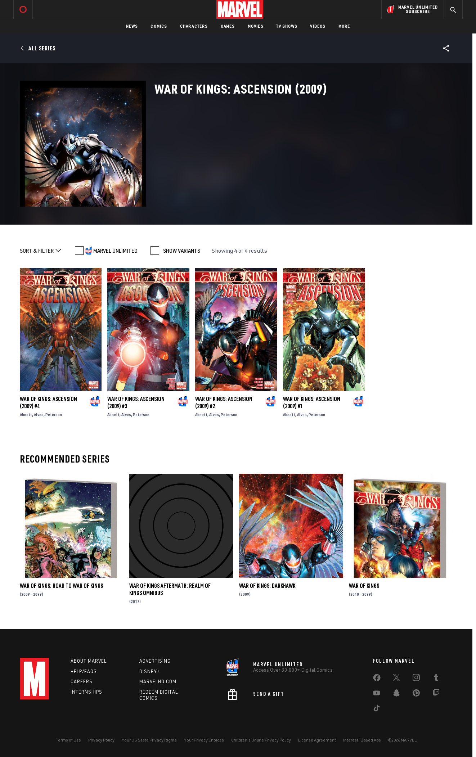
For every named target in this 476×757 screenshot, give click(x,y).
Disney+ (149, 671)
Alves (39, 414)
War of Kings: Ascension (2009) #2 (223, 402)
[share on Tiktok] (376, 709)
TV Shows (286, 26)
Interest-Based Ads (362, 740)
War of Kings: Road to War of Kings (61, 585)
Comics (159, 26)
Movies (255, 26)
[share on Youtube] (376, 694)
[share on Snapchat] (396, 694)
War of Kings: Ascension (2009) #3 (136, 402)
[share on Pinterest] (416, 694)
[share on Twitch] (436, 694)
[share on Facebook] (377, 679)
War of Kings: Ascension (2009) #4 (48, 402)
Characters (194, 26)
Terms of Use (68, 740)
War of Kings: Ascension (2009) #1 (311, 402)
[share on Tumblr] (436, 678)
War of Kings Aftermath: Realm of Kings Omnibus (170, 589)
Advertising (155, 661)
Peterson (53, 414)
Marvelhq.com (157, 681)
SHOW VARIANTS (181, 250)
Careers (82, 681)
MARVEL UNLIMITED (115, 250)
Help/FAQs (84, 671)
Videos (317, 26)
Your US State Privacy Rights (149, 740)
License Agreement (317, 740)
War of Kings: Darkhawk (267, 585)
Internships (86, 692)
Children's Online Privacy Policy (261, 740)
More (344, 26)
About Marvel (89, 661)
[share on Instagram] (416, 678)
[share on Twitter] (396, 678)
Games (228, 26)
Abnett (26, 414)
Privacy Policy (101, 740)
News (132, 26)
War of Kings (364, 585)
